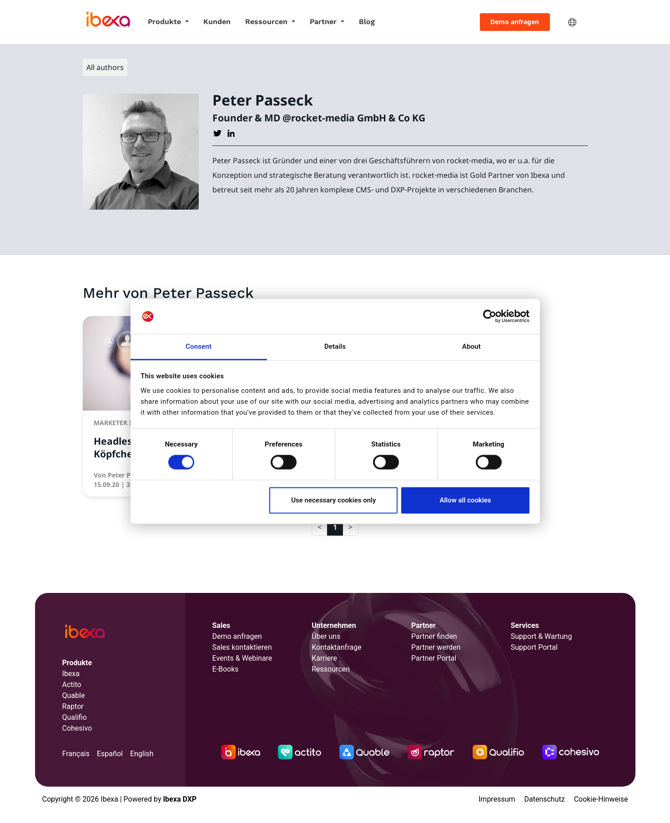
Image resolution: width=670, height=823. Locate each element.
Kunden (217, 21)
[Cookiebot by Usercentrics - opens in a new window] (489, 316)
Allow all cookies (465, 500)
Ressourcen (267, 21)
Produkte (165, 21)
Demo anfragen (514, 21)
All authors (105, 67)
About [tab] (471, 346)
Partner (324, 21)
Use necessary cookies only (333, 500)
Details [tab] (335, 346)
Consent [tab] (199, 346)
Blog (367, 21)
